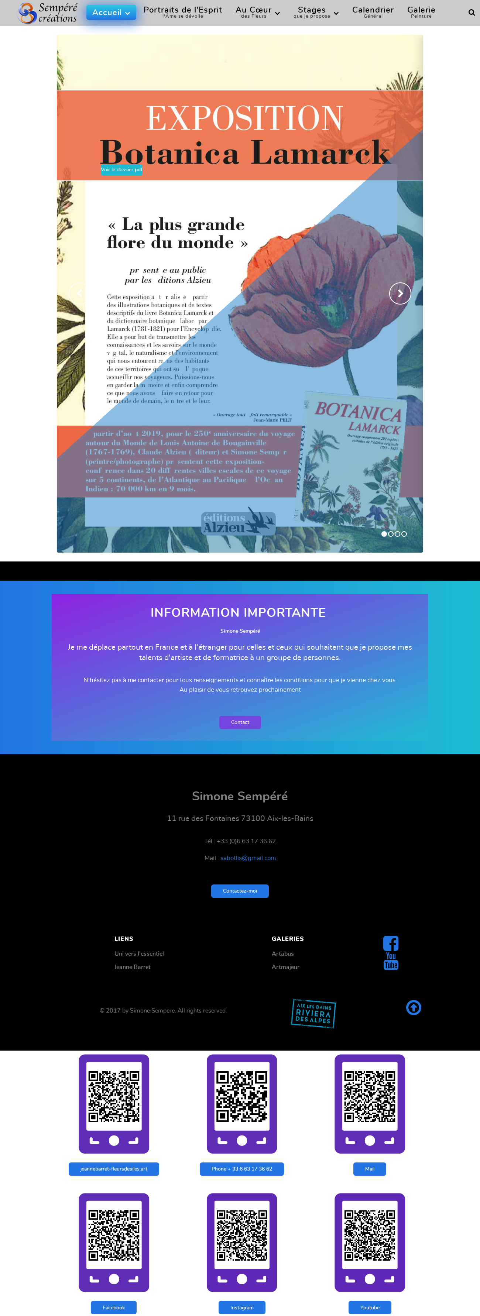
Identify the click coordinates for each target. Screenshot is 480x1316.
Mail (369, 1169)
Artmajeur (285, 967)
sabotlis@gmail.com (248, 858)
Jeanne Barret (132, 967)
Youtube (370, 1307)
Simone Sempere (152, 1011)
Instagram (242, 1307)
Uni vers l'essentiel (139, 954)
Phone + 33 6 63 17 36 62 (242, 1169)
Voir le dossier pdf (122, 169)
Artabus (283, 954)
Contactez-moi (240, 891)
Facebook (114, 1307)
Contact (240, 722)
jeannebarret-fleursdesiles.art (113, 1169)
